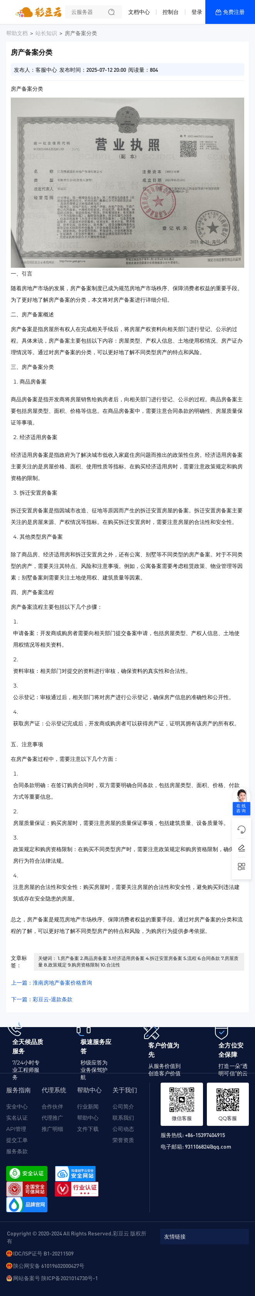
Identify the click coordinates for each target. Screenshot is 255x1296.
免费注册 (234, 11)
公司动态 (123, 1128)
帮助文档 (17, 33)
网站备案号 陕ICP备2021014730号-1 (55, 1277)
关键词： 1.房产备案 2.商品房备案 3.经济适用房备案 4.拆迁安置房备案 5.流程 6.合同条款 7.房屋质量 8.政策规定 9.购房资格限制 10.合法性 (138, 961)
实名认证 (17, 1117)
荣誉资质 (123, 1140)
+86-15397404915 (205, 1134)
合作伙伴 (52, 1106)
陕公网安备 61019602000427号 (48, 1265)
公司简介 (123, 1106)
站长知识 (46, 33)
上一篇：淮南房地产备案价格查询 (51, 982)
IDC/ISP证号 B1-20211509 (43, 1253)
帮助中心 (88, 1117)
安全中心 (17, 1106)
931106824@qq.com (208, 1146)
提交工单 (17, 1140)
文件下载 (88, 1128)
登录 (196, 11)
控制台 (171, 11)
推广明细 (52, 1128)
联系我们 (123, 1117)
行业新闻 (88, 1106)
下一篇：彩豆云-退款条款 (41, 999)
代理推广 (52, 1117)
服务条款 (17, 1151)
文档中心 (139, 11)
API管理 (16, 1128)
